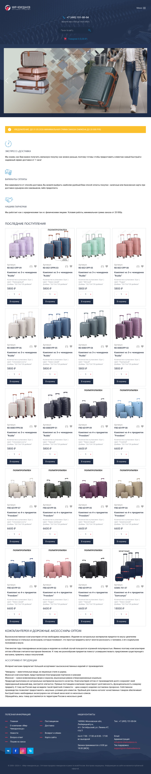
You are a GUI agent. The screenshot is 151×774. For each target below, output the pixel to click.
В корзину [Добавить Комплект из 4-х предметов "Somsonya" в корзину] (121, 621)
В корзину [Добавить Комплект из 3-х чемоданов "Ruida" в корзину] (14, 301)
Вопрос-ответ (16, 737)
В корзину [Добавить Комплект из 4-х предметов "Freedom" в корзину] (86, 461)
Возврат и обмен (53, 733)
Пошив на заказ (18, 741)
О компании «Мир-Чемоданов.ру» (19, 727)
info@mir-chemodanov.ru (125, 742)
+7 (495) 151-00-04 (78, 17)
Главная (14, 721)
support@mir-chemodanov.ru (127, 748)
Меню (139, 8)
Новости (14, 733)
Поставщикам (51, 721)
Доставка (49, 725)
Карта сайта (51, 737)
